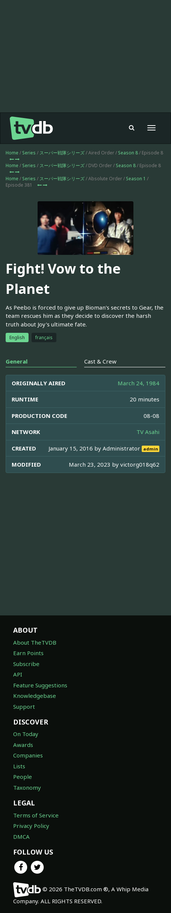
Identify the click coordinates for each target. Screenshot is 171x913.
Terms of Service (36, 815)
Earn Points (28, 653)
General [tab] (16, 361)
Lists (19, 766)
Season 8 (128, 153)
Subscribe (26, 664)
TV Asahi (147, 432)
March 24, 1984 (138, 383)
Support (24, 706)
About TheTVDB (34, 642)
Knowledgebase (34, 695)
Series (29, 153)
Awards (23, 744)
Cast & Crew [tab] (100, 361)
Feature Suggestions (40, 685)
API (17, 674)
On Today (25, 734)
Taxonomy (27, 787)
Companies (28, 755)
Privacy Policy (31, 825)
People (22, 776)
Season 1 (136, 178)
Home (12, 153)
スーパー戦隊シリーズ (62, 153)
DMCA (21, 836)
